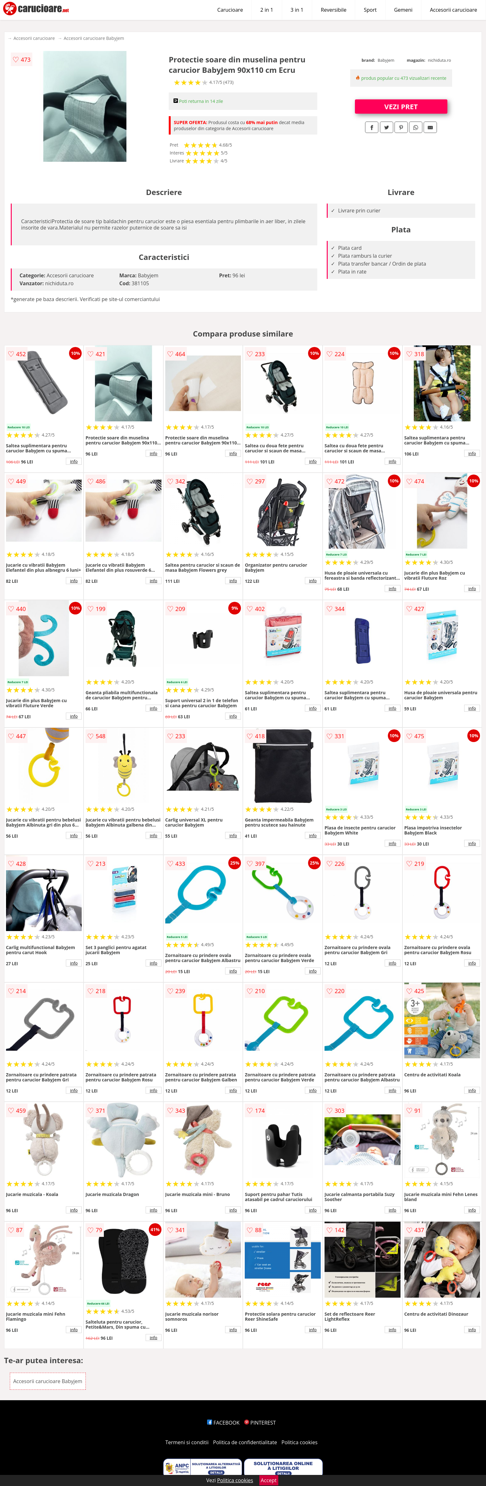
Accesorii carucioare (453, 9)
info (74, 461)
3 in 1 (297, 9)
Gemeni (403, 9)
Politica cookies (299, 1442)
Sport (370, 9)
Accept (269, 1480)
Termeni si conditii (187, 1442)
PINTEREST (260, 1422)
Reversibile (333, 9)
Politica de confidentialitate (245, 1442)
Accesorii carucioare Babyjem (94, 38)
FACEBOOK (223, 1422)
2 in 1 (266, 9)
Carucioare (230, 9)
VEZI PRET (401, 106)
